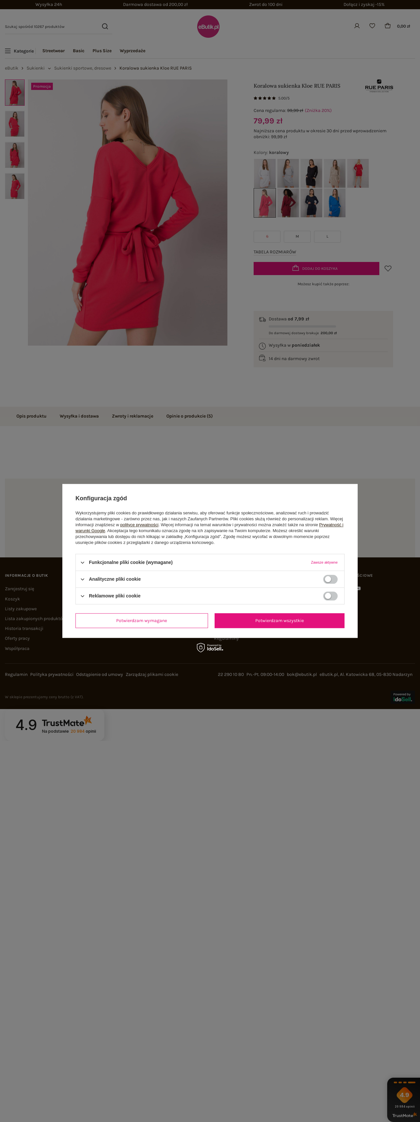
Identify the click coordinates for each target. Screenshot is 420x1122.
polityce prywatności (139, 524)
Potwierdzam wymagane (141, 620)
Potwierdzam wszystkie (279, 620)
